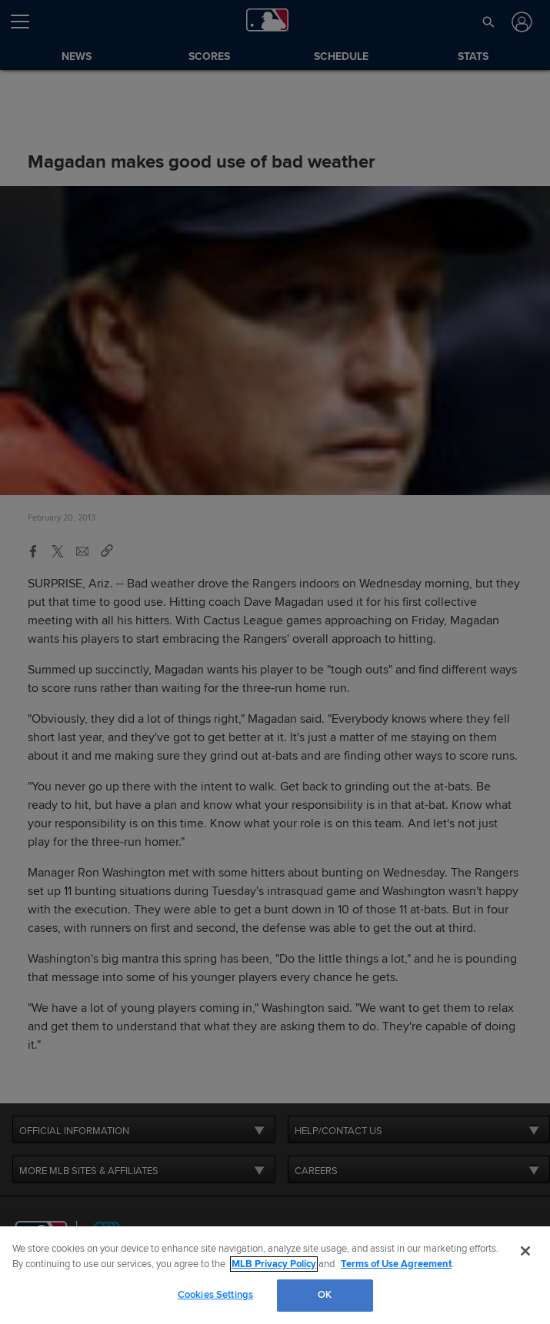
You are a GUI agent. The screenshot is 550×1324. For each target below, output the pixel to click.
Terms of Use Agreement (396, 1264)
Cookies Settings (215, 1295)
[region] (275, 1275)
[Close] (525, 1251)
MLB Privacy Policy (274, 1264)
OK (325, 1295)
